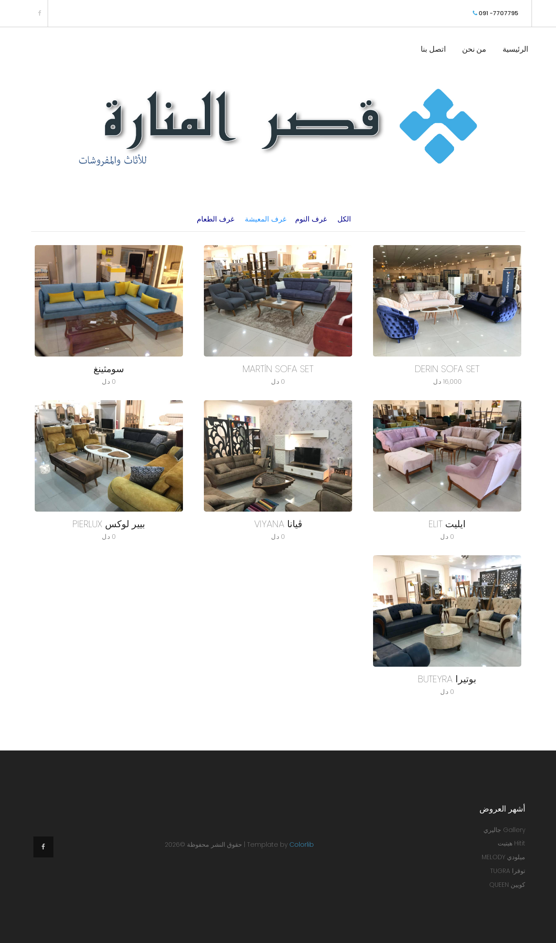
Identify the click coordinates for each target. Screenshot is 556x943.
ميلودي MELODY (503, 857)
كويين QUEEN (507, 884)
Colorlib (301, 844)
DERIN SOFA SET (447, 368)
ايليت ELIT (447, 523)
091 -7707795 (495, 13)
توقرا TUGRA (507, 870)
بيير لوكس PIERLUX (109, 523)
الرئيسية (515, 49)
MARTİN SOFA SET (278, 368)
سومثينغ (108, 368)
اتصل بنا (433, 49)
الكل (344, 219)
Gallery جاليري (504, 829)
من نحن (474, 49)
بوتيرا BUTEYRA (447, 678)
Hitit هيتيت (511, 843)
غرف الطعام (215, 219)
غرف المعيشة (265, 219)
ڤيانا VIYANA (278, 523)
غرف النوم (311, 219)
